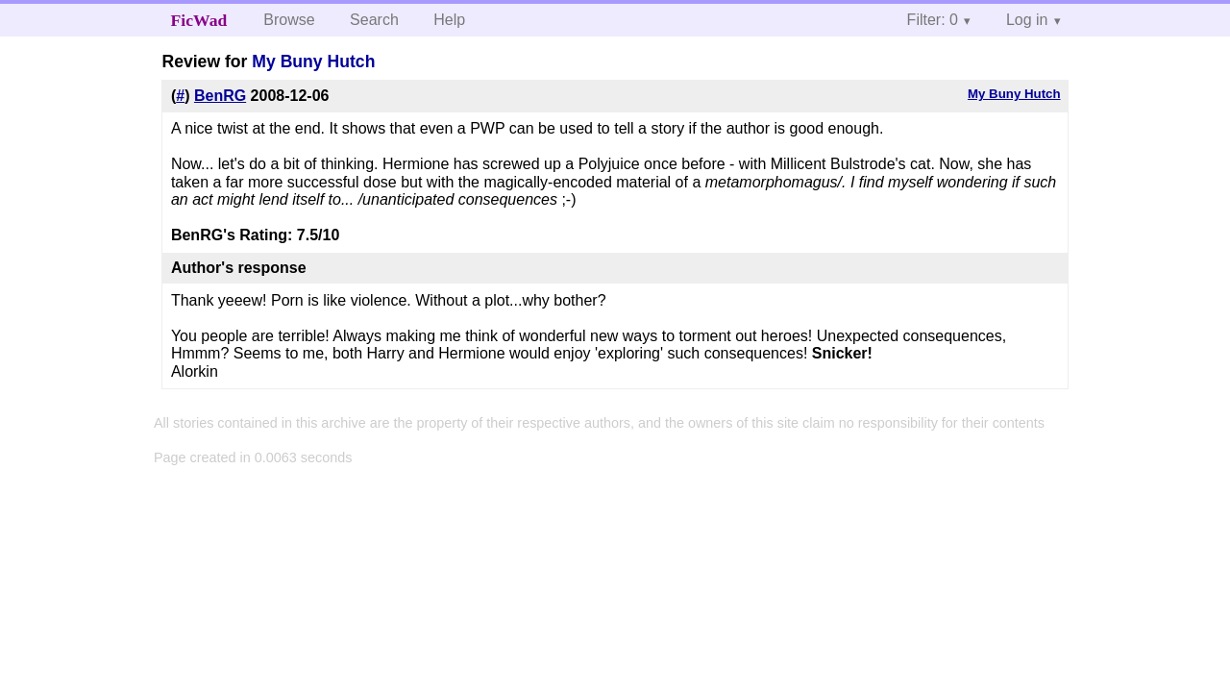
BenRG (220, 95)
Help (449, 20)
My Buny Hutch (313, 61)
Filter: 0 (932, 20)
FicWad (199, 20)
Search (374, 20)
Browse (288, 20)
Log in (1027, 20)
